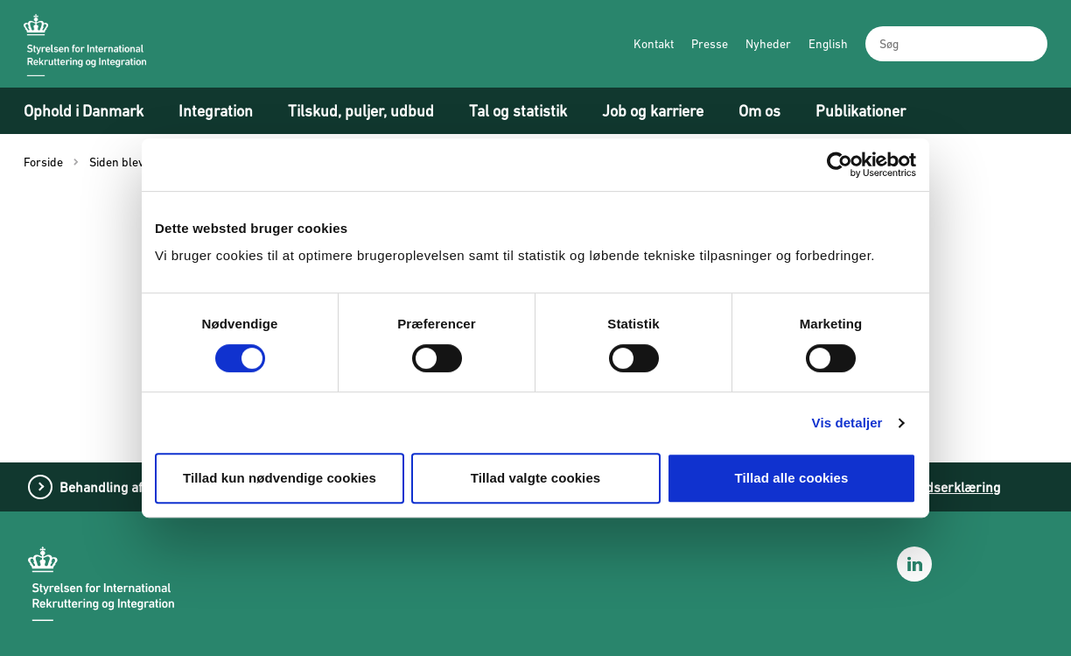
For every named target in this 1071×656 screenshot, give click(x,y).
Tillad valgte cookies (536, 477)
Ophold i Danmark (84, 111)
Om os (759, 111)
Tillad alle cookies (791, 477)
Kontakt (654, 44)
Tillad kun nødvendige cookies (279, 477)
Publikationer (861, 111)
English (828, 44)
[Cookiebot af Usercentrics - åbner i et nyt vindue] (839, 165)
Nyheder (768, 44)
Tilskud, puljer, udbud (361, 111)
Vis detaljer (847, 422)
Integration (215, 111)
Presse (709, 44)
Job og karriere (653, 111)
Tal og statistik (518, 111)
